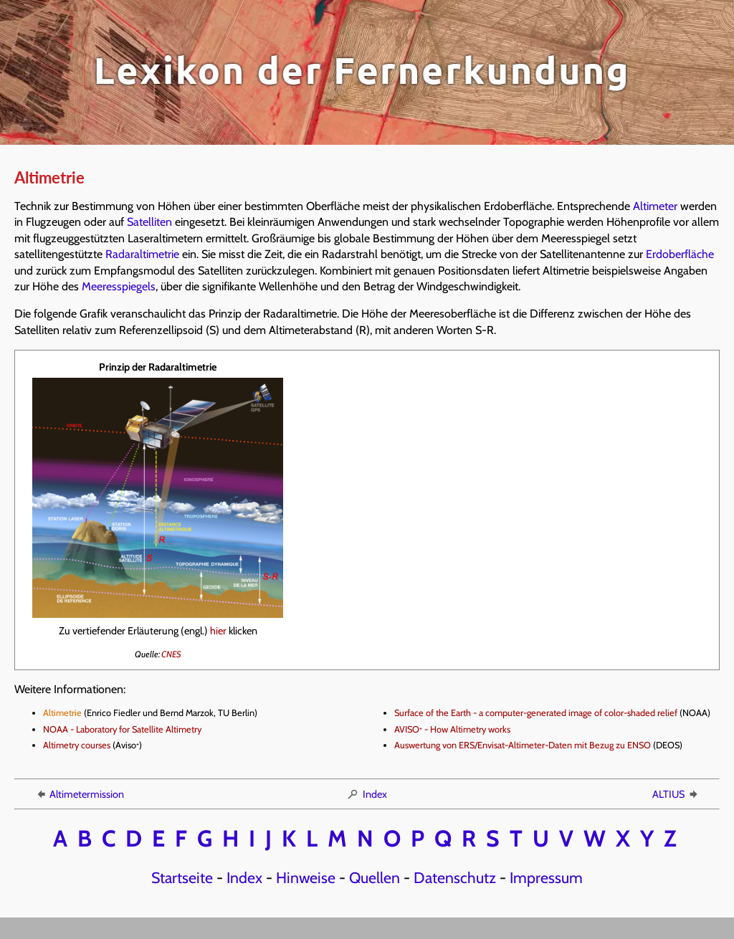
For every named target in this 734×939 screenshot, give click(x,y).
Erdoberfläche (680, 254)
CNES (171, 654)
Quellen (374, 877)
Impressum (546, 877)
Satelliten (149, 222)
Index (366, 794)
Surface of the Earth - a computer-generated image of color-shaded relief (535, 712)
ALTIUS (676, 794)
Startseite (182, 877)
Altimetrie (62, 712)
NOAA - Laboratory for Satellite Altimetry (122, 729)
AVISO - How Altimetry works (452, 729)
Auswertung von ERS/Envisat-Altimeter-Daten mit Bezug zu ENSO (522, 745)
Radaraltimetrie (142, 254)
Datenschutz (455, 877)
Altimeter (655, 206)
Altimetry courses (76, 745)
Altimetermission (79, 794)
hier (218, 630)
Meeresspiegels (119, 286)
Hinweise (305, 877)
